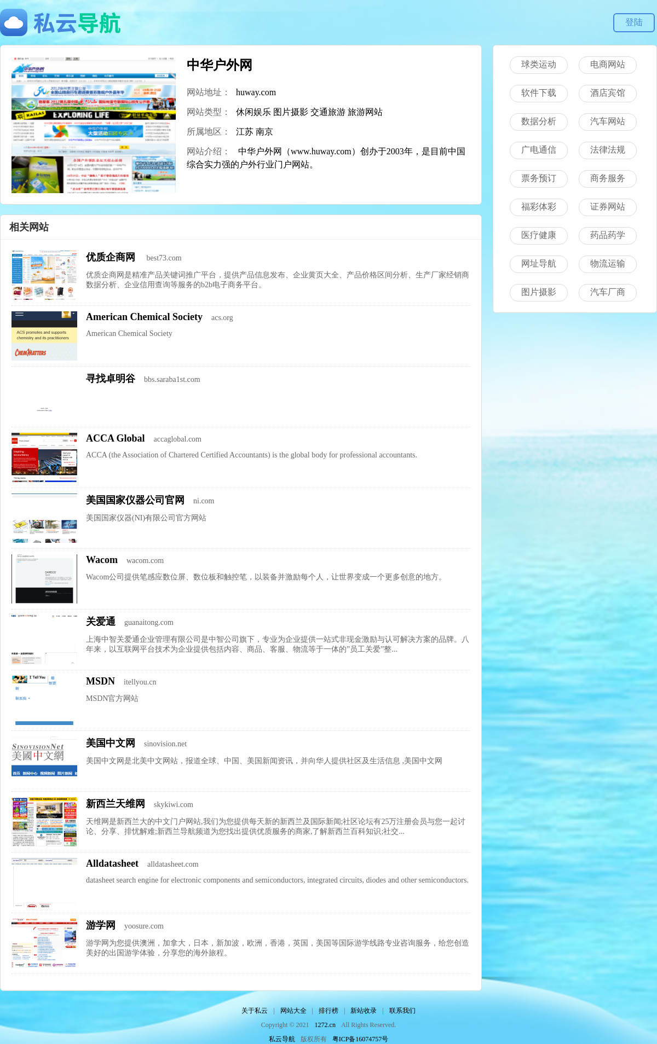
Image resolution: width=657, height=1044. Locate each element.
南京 (264, 131)
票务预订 (538, 178)
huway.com (256, 92)
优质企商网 (112, 257)
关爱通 (101, 621)
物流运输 (607, 263)
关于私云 (254, 1010)
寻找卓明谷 (110, 378)
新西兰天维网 (115, 803)
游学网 (101, 925)
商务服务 (607, 178)
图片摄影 (290, 112)
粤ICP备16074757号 (360, 1039)
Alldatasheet (112, 863)
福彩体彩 (538, 206)
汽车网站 (607, 121)
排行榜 (328, 1010)
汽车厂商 (607, 292)
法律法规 (607, 149)
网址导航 (538, 263)
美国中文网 (110, 743)
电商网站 (607, 64)
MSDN (100, 681)
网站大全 (293, 1010)
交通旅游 (327, 112)
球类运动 (538, 64)
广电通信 (538, 149)
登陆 (634, 22)
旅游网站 (365, 112)
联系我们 (402, 1010)
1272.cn (325, 1025)
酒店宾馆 (607, 92)
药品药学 (607, 235)
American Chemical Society (144, 316)
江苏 (244, 131)
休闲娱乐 (253, 112)
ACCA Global (115, 438)
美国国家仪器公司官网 (135, 500)
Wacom (102, 559)
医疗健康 (538, 235)
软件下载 (538, 92)
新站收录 (363, 1010)
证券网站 (607, 206)
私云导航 (282, 1039)
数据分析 (538, 121)
